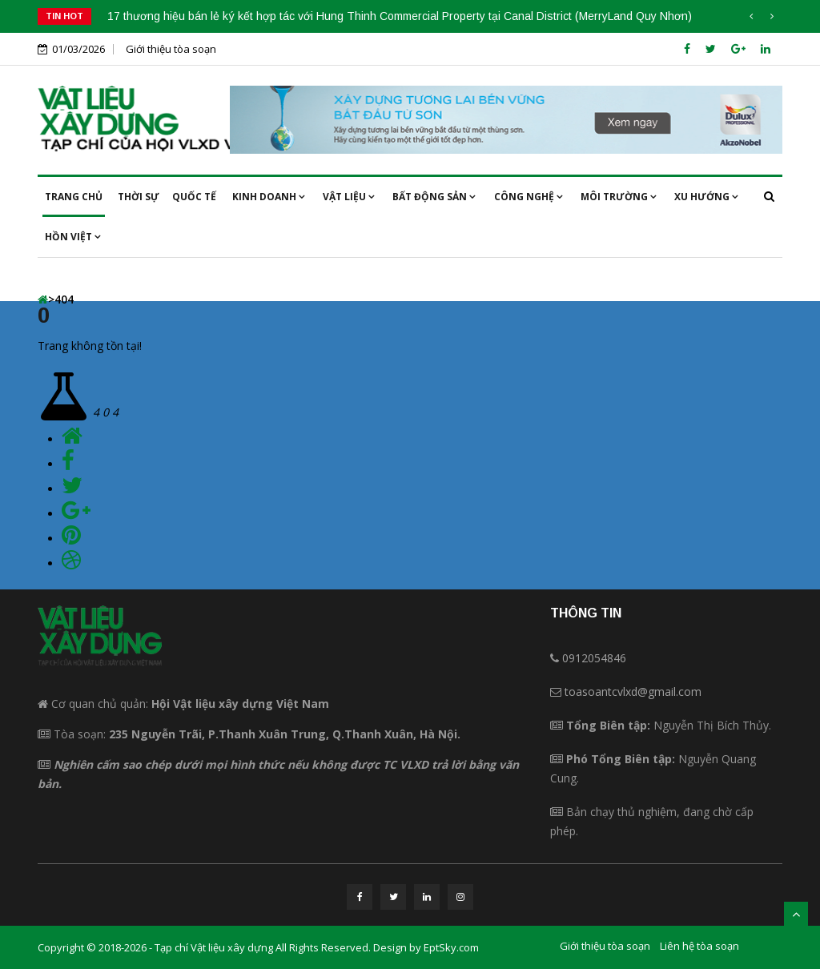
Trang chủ (73, 196)
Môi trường (619, 196)
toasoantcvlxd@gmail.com (633, 691)
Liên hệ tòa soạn (699, 946)
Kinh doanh (268, 196)
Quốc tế (194, 196)
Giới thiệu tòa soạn (171, 49)
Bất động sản (434, 196)
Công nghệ (528, 196)
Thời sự (138, 196)
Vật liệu (349, 196)
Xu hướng (706, 196)
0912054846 (594, 657)
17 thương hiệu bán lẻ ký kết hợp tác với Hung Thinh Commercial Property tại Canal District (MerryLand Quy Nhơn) (399, 16)
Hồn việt (73, 236)
